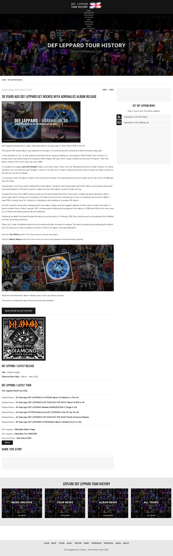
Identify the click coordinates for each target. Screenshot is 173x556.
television (89, 24)
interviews (89, 22)
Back (7, 442)
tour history (89, 13)
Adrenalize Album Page (24, 429)
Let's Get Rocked (29, 167)
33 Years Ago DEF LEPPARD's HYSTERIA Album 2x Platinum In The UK (47, 397)
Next (112, 90)
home (4, 80)
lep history (89, 17)
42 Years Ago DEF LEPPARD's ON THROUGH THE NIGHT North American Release (52, 417)
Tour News (14, 234)
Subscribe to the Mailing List (136, 122)
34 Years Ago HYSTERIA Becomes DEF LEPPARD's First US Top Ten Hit (47, 412)
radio (89, 26)
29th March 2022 (24, 438)
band (89, 19)
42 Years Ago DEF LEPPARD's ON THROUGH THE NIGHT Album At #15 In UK (50, 402)
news (89, 10)
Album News (15, 239)
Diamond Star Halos (10, 377)
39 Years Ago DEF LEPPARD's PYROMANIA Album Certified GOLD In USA (48, 422)
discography (89, 15)
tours (62, 543)
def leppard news (15, 80)
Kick (3, 372)
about (126, 543)
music (69, 543)
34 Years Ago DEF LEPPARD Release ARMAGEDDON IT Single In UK (46, 407)
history (78, 543)
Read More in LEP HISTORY (18, 311)
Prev (105, 90)
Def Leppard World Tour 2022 (14, 391)
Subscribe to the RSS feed (135, 117)
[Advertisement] (58, 463)
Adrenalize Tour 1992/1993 (25, 434)
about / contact (89, 28)
